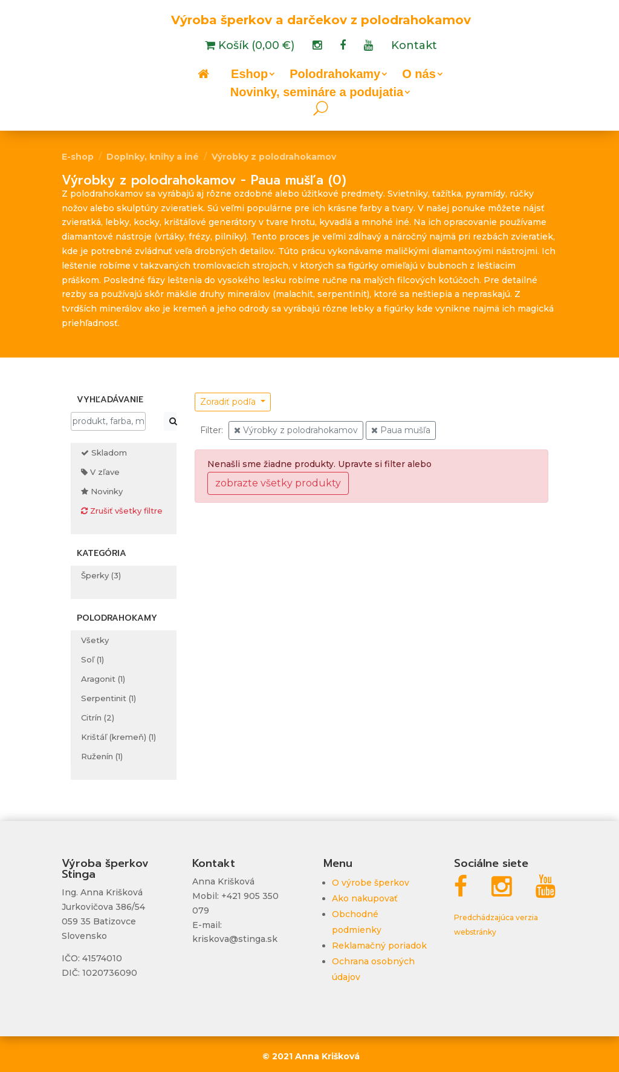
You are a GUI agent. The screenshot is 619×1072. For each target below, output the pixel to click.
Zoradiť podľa (229, 401)
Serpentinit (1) (108, 698)
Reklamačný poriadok (379, 945)
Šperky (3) (101, 575)
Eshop (249, 75)
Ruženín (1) (102, 756)
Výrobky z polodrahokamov (274, 156)
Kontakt (414, 46)
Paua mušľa (400, 430)
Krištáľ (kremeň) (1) (118, 737)
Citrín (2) (97, 717)
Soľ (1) (92, 659)
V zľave (100, 472)
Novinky (102, 491)
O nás (419, 75)
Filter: (211, 430)
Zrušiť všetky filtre (122, 510)
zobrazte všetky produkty (278, 483)
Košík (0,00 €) (254, 46)
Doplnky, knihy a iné (152, 156)
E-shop (78, 156)
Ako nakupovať (365, 898)
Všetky (95, 640)
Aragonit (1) (103, 679)
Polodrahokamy (335, 75)
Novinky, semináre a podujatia (316, 93)
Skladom (104, 452)
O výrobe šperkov (370, 882)
